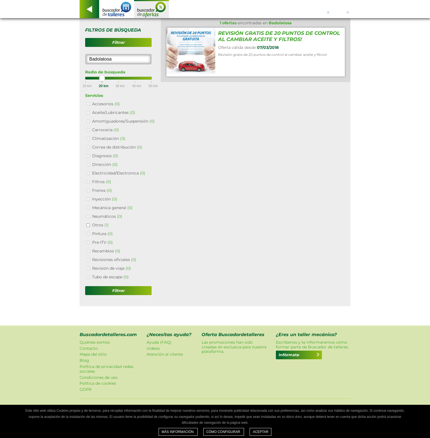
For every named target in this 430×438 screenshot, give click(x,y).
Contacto (89, 348)
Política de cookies (98, 383)
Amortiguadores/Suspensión (123, 121)
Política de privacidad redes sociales (106, 369)
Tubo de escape (110, 276)
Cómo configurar (223, 432)
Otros (100, 225)
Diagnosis (105, 155)
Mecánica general (112, 207)
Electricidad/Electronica (118, 173)
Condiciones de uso (99, 377)
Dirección (105, 164)
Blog (84, 360)
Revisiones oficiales (114, 259)
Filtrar (118, 42)
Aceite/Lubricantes (113, 112)
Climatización (108, 138)
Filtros (101, 181)
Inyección (104, 199)
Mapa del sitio (93, 354)
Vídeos (153, 348)
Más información (178, 432)
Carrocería (105, 129)
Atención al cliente (165, 354)
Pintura (102, 233)
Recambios (106, 250)
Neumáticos (107, 216)
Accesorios (106, 103)
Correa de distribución (117, 147)
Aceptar (260, 432)
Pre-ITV (102, 242)
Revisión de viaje (111, 268)
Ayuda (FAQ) (159, 342)
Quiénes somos (95, 342)
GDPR (86, 389)
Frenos (102, 190)
